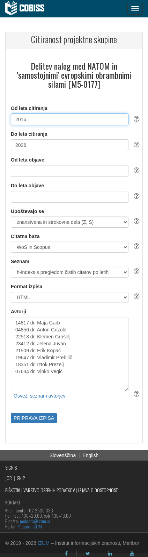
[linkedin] (110, 553)
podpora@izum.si (35, 521)
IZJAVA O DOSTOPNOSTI (98, 490)
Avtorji (18, 311)
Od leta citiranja (29, 108)
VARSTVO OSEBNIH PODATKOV (49, 490)
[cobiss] (28, 8)
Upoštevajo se (27, 211)
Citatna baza (25, 236)
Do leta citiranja (29, 134)
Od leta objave (27, 160)
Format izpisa (26, 286)
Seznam (20, 261)
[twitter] (88, 553)
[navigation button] (135, 9)
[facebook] (66, 553)
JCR (8, 477)
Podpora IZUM (29, 526)
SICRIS (11, 467)
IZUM (44, 543)
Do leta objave (27, 185)
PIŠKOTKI (12, 490)
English (90, 455)
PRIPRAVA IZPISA (34, 418)
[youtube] (132, 553)
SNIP (21, 477)
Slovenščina (63, 455)
